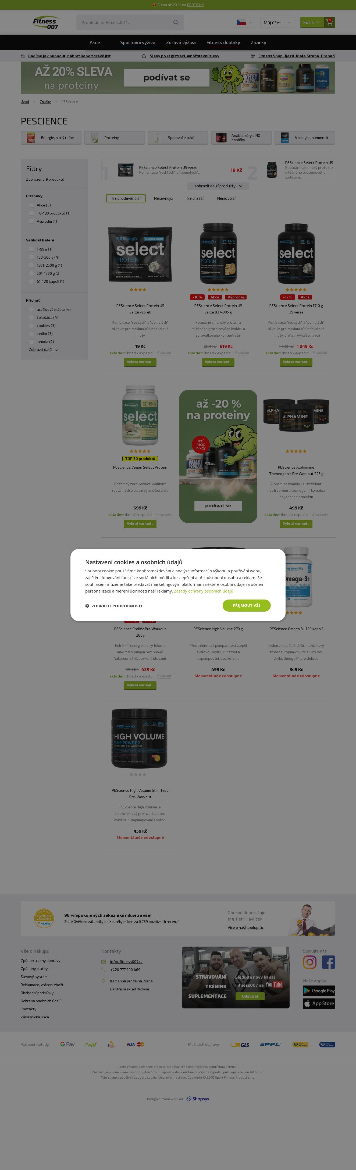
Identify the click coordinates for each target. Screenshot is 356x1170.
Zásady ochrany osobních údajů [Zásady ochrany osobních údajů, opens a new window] (203, 591)
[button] (113, 605)
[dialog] (178, 585)
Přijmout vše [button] (247, 605)
